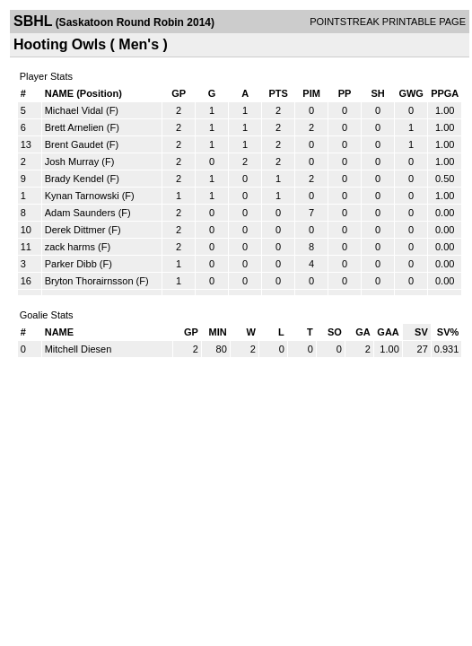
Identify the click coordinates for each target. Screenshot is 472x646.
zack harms (70, 246)
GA (363, 332)
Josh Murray (72, 161)
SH (377, 93)
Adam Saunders (80, 212)
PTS (277, 93)
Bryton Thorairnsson (89, 280)
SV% (448, 332)
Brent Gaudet (74, 144)
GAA (387, 332)
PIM (311, 93)
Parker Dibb (71, 263)
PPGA (445, 93)
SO (335, 332)
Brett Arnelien (74, 127)
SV (421, 332)
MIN (218, 332)
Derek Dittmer (75, 229)
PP (345, 93)
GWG (411, 93)
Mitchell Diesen (78, 349)
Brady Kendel (74, 178)
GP (178, 93)
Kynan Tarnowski (82, 195)
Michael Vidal (74, 110)
